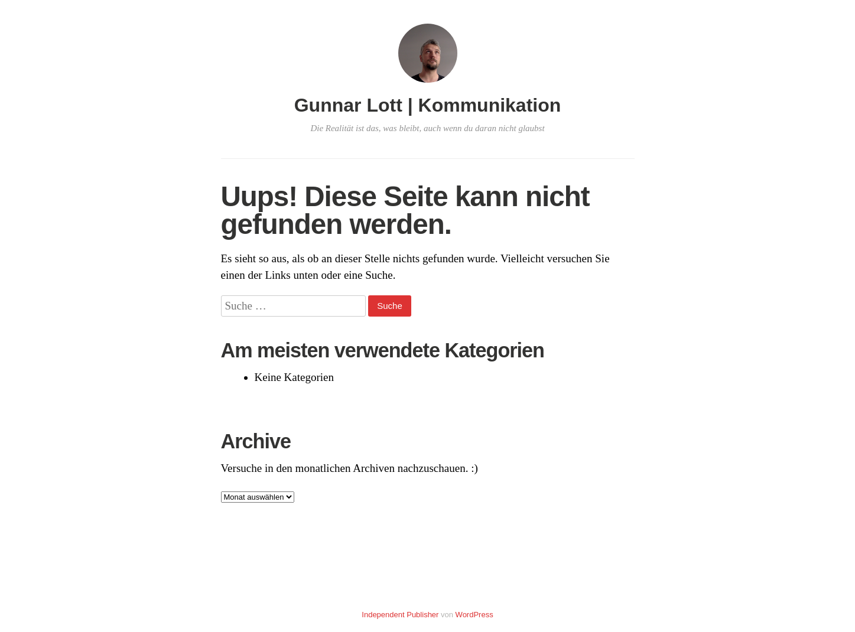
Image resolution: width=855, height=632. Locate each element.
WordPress (474, 614)
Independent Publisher (400, 614)
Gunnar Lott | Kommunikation (427, 105)
